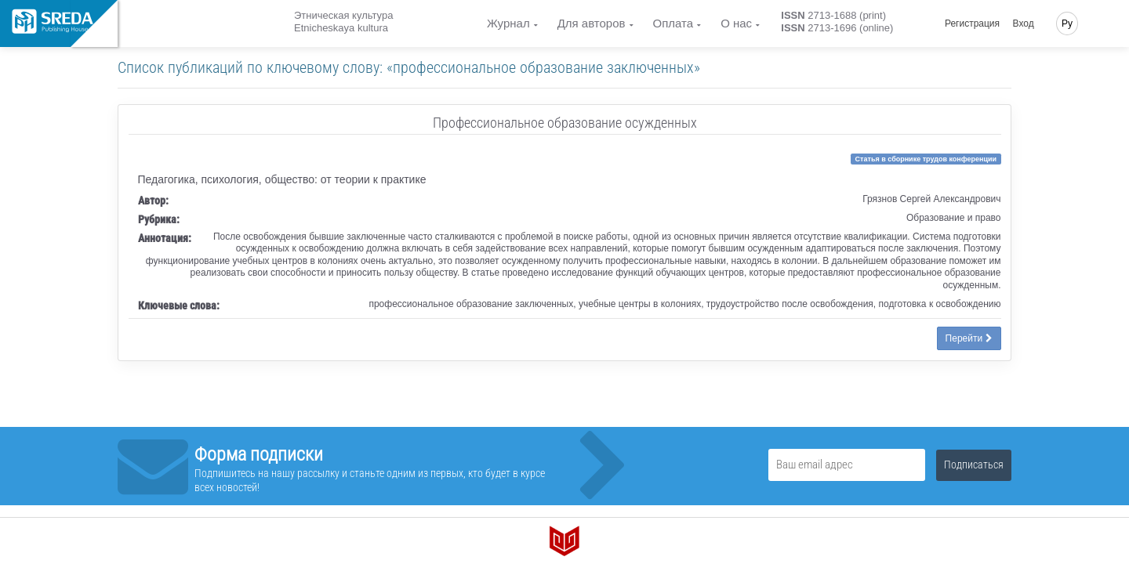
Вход (1023, 23)
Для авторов (591, 23)
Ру (1067, 23)
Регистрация (972, 23)
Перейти (969, 338)
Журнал (508, 23)
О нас (736, 23)
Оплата (673, 23)
